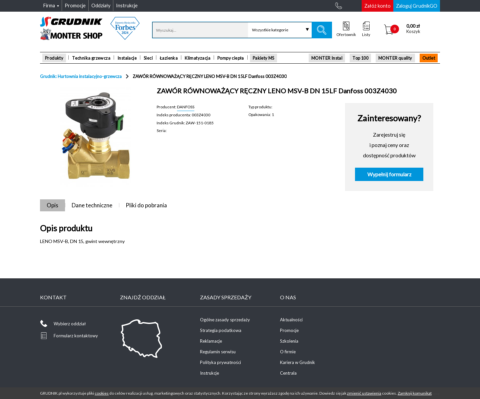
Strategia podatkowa (220, 330)
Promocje (289, 330)
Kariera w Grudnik (297, 362)
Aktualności (291, 319)
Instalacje (127, 58)
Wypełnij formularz (389, 174)
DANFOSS (185, 106)
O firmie (288, 351)
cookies (102, 393)
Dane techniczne (92, 205)
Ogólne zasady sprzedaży (225, 319)
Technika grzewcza (91, 58)
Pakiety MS (263, 58)
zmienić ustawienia (364, 393)
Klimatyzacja (197, 58)
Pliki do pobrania (146, 205)
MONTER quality (395, 58)
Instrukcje (209, 373)
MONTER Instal (326, 58)
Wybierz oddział (70, 323)
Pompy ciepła (230, 58)
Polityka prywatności (220, 362)
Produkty (54, 58)
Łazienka (169, 58)
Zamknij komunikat (415, 393)
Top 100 (360, 58)
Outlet (428, 58)
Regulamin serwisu (218, 351)
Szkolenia (289, 341)
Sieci (148, 58)
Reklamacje (211, 341)
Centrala (288, 373)
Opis (52, 205)
